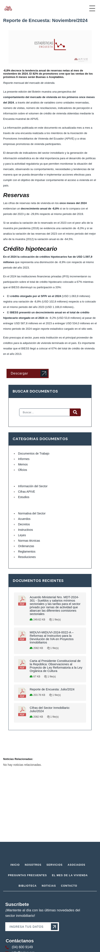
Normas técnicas (29, 540)
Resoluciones (27, 557)
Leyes (22, 535)
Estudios (23, 497)
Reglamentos (27, 551)
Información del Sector (33, 486)
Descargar (19, 373)
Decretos (24, 524)
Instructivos (25, 529)
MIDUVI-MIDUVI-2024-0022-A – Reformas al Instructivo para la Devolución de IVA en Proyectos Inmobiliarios (52, 637)
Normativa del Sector (32, 513)
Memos (23, 464)
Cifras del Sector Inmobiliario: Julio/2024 (50, 709)
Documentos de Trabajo (33, 453)
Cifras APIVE (26, 491)
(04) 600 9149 (22, 947)
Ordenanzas (26, 546)
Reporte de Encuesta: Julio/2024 (52, 689)
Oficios (22, 469)
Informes (23, 459)
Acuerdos (24, 519)
